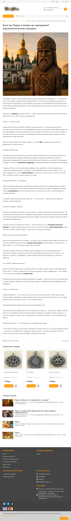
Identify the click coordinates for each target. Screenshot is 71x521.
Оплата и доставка (9, 456)
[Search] (43, 16)
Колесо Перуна (54, 373)
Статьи (22, 21)
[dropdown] (4, 2)
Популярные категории (13, 471)
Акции (38, 454)
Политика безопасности (11, 459)
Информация (8, 450)
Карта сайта (7, 464)
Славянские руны (8, 476)
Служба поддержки (44, 450)
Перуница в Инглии (11, 373)
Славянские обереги (9, 474)
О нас (4, 454)
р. (63, 1)
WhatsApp (48, 10)
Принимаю (64, 518)
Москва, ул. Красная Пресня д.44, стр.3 (51, 489)
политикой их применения (12, 515)
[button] (68, 369)
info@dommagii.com (44, 482)
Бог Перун (30, 373)
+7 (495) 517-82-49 (51, 8)
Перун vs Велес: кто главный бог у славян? (32, 400)
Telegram (41, 479)
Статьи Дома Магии (12, 21)
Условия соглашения (9, 461)
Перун (17, 422)
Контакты (6, 467)
